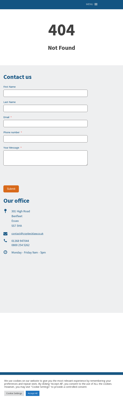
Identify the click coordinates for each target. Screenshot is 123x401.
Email (6, 117)
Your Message (11, 147)
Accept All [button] (32, 393)
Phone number (11, 132)
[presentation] (29, 175)
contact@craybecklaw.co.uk (27, 233)
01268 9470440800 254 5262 (20, 243)
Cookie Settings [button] (14, 393)
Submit (11, 188)
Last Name (9, 102)
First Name (9, 86)
